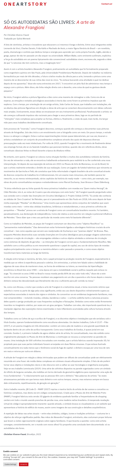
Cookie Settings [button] (10, 464)
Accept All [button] (23, 464)
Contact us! (106, 4)
